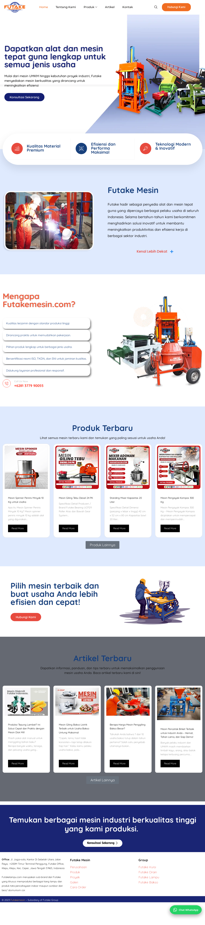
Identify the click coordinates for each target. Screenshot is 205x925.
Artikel (108, 7)
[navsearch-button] (152, 7)
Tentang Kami (67, 7)
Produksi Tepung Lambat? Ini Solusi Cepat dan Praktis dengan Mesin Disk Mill (26, 731)
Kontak (125, 7)
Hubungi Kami (174, 7)
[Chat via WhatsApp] (185, 908)
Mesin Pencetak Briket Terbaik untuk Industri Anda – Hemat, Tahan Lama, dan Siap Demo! (177, 735)
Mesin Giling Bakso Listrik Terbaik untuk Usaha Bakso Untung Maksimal (74, 731)
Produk (90, 7)
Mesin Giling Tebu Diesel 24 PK (76, 500)
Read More (18, 530)
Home (45, 7)
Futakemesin (18, 902)
